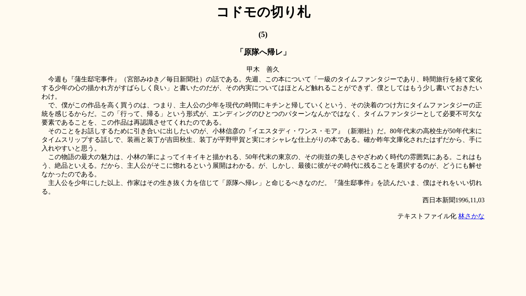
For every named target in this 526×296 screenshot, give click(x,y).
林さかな (471, 216)
